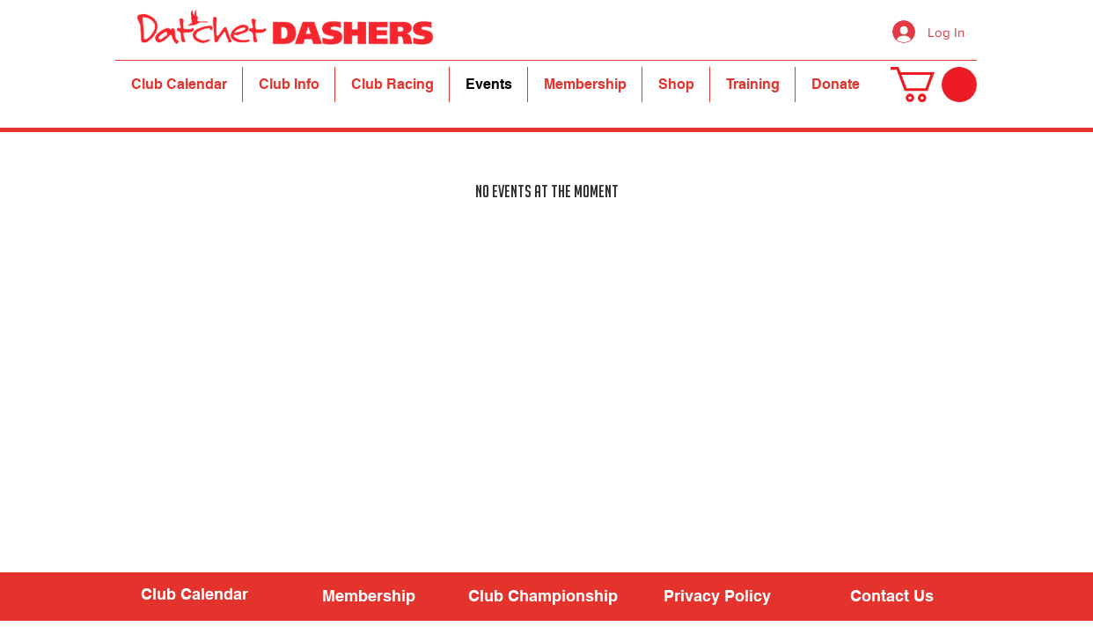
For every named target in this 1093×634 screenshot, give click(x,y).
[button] (288, 84)
